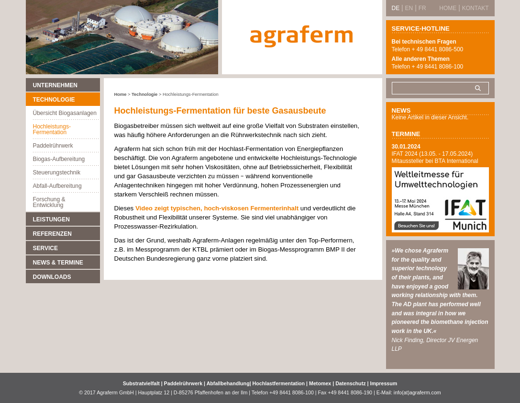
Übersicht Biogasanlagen (65, 113)
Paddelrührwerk (53, 145)
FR (422, 8)
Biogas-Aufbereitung (59, 159)
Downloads (52, 277)
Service (45, 248)
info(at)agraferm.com (417, 392)
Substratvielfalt (141, 383)
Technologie (54, 99)
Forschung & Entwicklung (49, 202)
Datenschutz (350, 383)
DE (396, 8)
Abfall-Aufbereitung (57, 186)
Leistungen (51, 219)
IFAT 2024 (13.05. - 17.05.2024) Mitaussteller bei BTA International (435, 157)
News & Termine (58, 262)
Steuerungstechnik (56, 172)
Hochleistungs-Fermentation (52, 129)
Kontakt (475, 8)
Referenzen (52, 233)
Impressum (383, 383)
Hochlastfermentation (280, 383)
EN (409, 8)
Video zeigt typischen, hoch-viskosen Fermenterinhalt (217, 208)
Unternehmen (55, 85)
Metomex (320, 383)
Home (120, 94)
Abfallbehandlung (228, 383)
